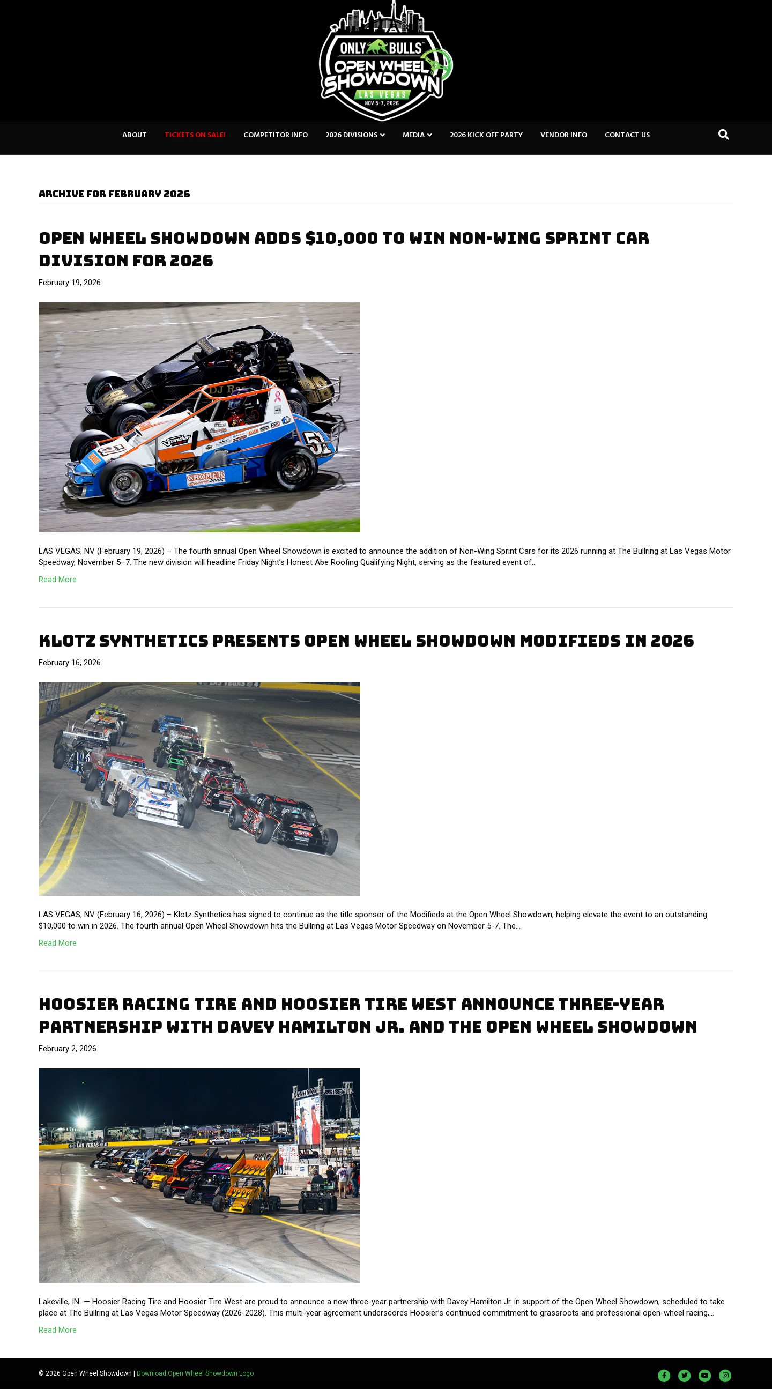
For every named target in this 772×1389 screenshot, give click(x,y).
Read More (58, 579)
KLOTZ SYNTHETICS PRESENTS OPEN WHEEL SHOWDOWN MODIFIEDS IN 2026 (366, 640)
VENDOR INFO (563, 135)
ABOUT (134, 135)
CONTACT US (627, 135)
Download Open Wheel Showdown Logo (195, 1373)
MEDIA (414, 135)
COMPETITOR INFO (275, 135)
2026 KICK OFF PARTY (486, 135)
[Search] (723, 134)
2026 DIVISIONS (351, 135)
